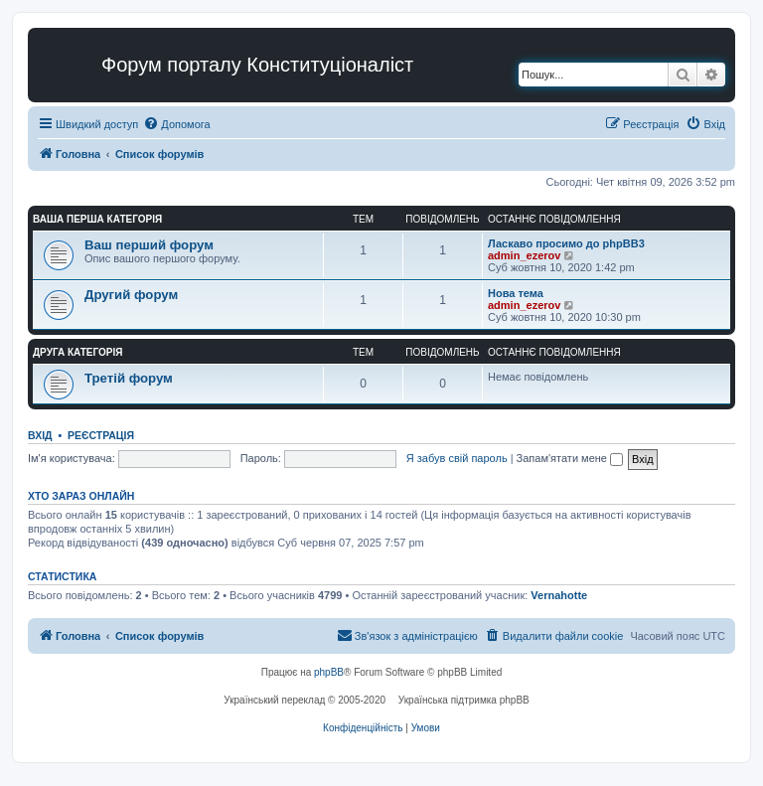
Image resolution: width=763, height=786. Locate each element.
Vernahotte (559, 595)
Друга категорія (77, 352)
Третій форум (128, 378)
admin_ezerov (524, 255)
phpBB (329, 672)
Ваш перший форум (149, 244)
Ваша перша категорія (97, 219)
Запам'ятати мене (570, 458)
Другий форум (131, 294)
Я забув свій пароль (457, 458)
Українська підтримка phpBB (464, 700)
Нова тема (515, 293)
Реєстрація (101, 435)
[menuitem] (176, 124)
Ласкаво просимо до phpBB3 (566, 243)
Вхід (40, 435)
